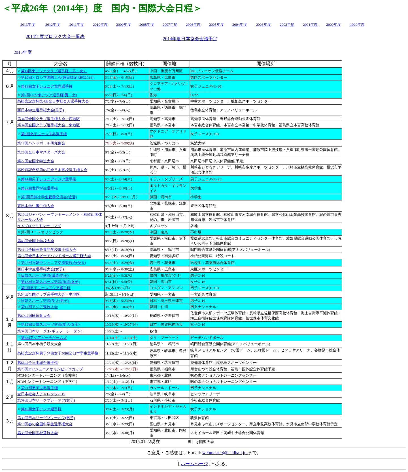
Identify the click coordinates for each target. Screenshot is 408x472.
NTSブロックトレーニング (39, 226)
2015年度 (23, 52)
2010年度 (100, 24)
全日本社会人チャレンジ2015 (41, 394)
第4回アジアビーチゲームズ (44, 338)
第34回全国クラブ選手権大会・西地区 (48, 119)
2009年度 (123, 24)
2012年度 (52, 24)
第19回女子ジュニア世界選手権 (47, 86)
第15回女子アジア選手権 (41, 409)
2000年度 (333, 24)
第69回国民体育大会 (33, 315)
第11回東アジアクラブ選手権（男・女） (54, 71)
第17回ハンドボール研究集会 (41, 143)
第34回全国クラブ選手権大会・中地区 (48, 294)
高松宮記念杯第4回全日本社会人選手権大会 (53, 101)
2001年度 (310, 24)
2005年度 (216, 24)
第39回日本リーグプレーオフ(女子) (46, 400)
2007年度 (170, 24)
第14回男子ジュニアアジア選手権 (48, 179)
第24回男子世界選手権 (39, 388)
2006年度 (193, 24)
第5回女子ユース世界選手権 (44, 134)
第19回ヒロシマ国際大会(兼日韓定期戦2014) (57, 77)
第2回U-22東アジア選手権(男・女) (49, 95)
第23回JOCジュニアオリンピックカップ (50, 369)
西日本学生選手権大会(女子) (40, 269)
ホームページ (194, 463)
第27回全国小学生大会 (35, 161)
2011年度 (76, 24)
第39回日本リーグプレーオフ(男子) (46, 418)
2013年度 (27, 24)
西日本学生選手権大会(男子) (40, 110)
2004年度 (239, 24)
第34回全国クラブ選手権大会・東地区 (48, 125)
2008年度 (146, 24)
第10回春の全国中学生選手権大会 (45, 424)
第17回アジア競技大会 (39, 307)
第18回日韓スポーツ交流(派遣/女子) (50, 281)
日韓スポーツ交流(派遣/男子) (45, 275)
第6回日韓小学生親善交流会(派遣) (49, 197)
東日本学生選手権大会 (35, 206)
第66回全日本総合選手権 (37, 362)
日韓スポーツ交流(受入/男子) (45, 300)
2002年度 (287, 24)
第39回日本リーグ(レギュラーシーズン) (49, 331)
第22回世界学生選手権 (39, 188)
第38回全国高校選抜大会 (37, 433)
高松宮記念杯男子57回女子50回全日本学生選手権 (57, 353)
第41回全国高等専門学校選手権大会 (46, 249)
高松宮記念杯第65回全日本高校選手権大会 (52, 170)
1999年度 (357, 24)
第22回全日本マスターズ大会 (41, 152)
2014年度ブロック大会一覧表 (55, 36)
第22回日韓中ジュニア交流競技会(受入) (53, 262)
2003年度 (263, 24)
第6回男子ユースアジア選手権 (46, 288)
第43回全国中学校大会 (35, 241)
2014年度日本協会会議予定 (190, 38)
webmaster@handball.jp (225, 452)
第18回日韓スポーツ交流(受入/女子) (50, 324)
